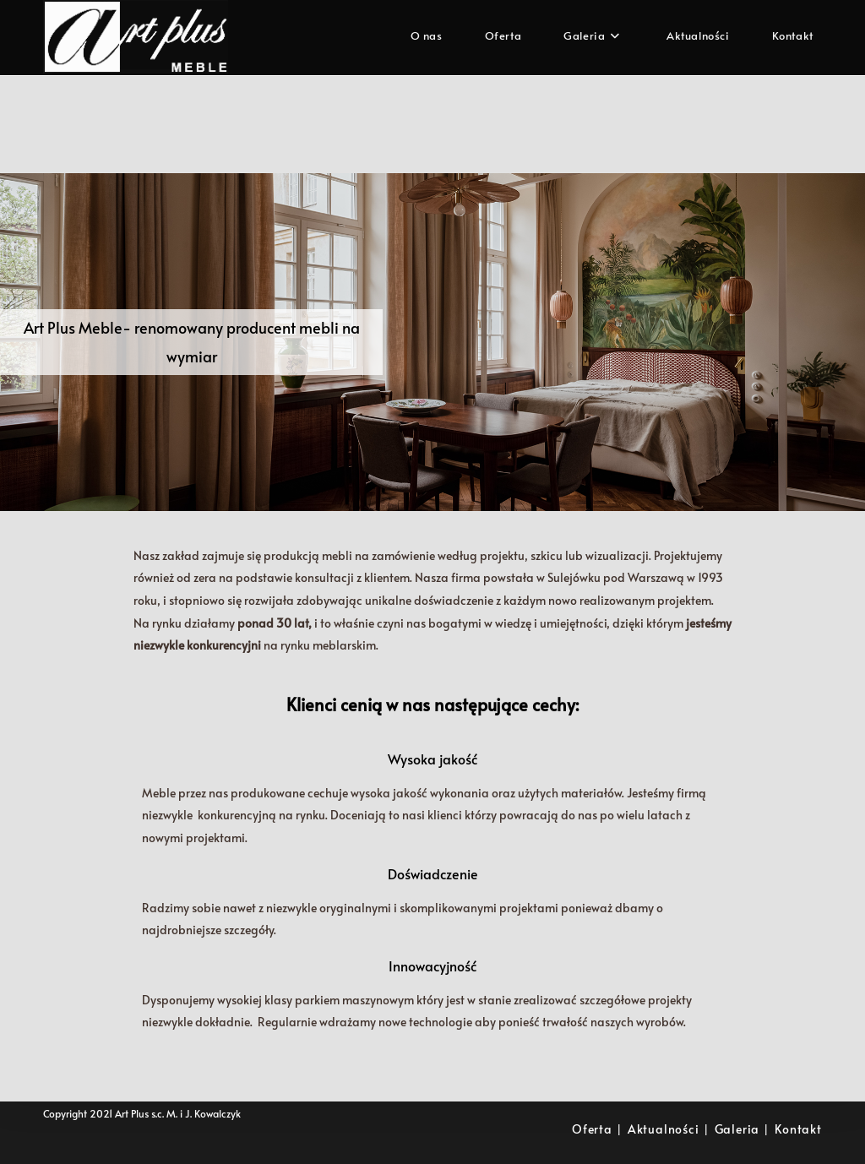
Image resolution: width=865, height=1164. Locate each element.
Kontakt (798, 1129)
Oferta (592, 1129)
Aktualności (663, 1129)
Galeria (737, 1129)
